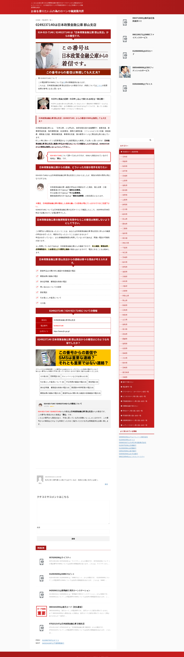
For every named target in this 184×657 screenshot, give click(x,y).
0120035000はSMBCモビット (62, 574)
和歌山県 (125, 296)
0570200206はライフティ (60, 558)
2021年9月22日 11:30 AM (53, 477)
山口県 (124, 320)
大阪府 (124, 286)
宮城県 (124, 176)
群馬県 (124, 267)
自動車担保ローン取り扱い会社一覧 (135, 420)
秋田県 (124, 166)
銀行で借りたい (128, 382)
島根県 (124, 305)
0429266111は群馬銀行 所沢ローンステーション (69, 591)
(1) (64, 82)
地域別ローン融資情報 (130, 152)
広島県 (124, 310)
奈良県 (124, 281)
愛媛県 (124, 339)
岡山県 (124, 300)
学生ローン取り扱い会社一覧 (133, 411)
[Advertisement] (73, 447)
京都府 (124, 276)
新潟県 (124, 190)
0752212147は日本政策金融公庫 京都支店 (66, 624)
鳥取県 (124, 315)
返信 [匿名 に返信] (106, 484)
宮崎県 (124, 367)
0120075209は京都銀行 (127, 445)
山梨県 (124, 200)
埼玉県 (124, 252)
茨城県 (124, 257)
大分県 (124, 358)
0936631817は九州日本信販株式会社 (132, 442)
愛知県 (124, 224)
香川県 (124, 329)
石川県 (124, 209)
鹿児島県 (125, 372)
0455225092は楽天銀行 (127, 451)
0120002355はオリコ (127, 440)
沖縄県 (124, 377)
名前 (38, 527)
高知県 (124, 334)
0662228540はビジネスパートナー (132, 456)
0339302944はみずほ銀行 (128, 454)
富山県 (124, 219)
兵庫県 (124, 291)
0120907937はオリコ (50, 640)
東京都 (124, 238)
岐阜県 (124, 214)
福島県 (124, 185)
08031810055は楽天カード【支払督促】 (66, 607)
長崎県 (124, 353)
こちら (99, 85)
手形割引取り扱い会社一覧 (132, 415)
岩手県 (124, 171)
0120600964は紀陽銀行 (127, 448)
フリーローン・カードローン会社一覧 (136, 391)
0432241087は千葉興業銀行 (53, 643)
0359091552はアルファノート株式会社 (133, 437)
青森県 (124, 161)
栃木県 (124, 262)
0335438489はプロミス (142, 84)
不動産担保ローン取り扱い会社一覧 (135, 401)
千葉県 (124, 248)
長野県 (124, 195)
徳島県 (124, 324)
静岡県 (124, 204)
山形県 (124, 180)
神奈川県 (125, 243)
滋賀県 (124, 272)
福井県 (124, 233)
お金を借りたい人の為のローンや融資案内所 (57, 11)
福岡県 (124, 344)
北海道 (124, 157)
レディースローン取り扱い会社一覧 (135, 425)
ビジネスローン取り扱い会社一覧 (134, 396)
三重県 (124, 228)
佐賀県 (124, 348)
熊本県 (124, 363)
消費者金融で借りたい (130, 406)
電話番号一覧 (127, 387)
